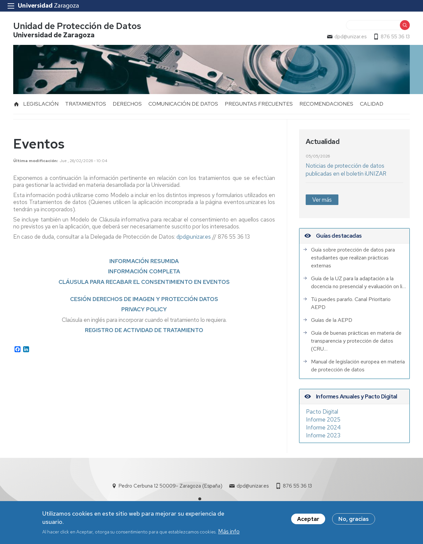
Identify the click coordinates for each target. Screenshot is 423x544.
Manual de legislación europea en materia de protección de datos (358, 365)
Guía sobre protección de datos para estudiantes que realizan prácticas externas (353, 257)
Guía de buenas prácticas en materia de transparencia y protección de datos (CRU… (356, 340)
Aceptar (308, 519)
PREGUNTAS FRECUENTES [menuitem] (259, 103)
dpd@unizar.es (350, 36)
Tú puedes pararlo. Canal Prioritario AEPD (351, 303)
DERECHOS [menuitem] (127, 103)
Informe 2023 (323, 435)
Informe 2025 (323, 419)
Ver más (322, 199)
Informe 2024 (323, 427)
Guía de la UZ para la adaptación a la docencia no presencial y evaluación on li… (358, 282)
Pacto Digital (322, 411)
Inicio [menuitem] (16, 104)
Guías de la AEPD (331, 320)
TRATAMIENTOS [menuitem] (85, 103)
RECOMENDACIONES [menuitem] (326, 103)
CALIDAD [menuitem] (371, 103)
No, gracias (353, 519)
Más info (229, 531)
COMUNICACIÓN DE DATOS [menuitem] (183, 103)
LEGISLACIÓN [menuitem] (40, 103)
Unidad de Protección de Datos (77, 26)
